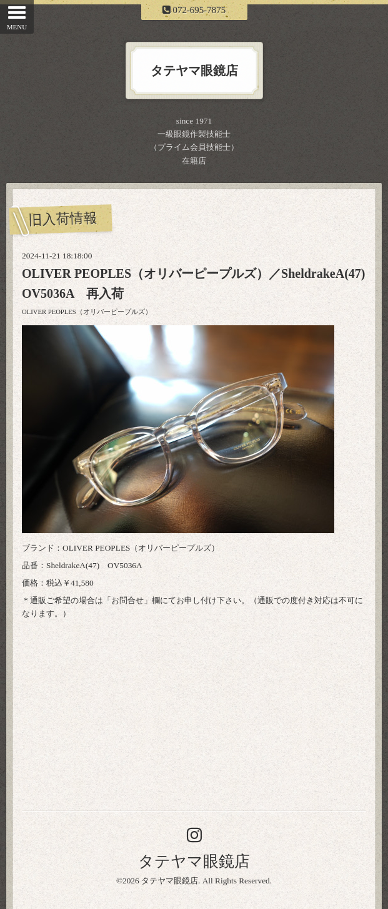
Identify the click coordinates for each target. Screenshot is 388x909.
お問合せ (127, 600)
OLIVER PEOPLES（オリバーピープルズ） (87, 311)
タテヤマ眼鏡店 (194, 861)
